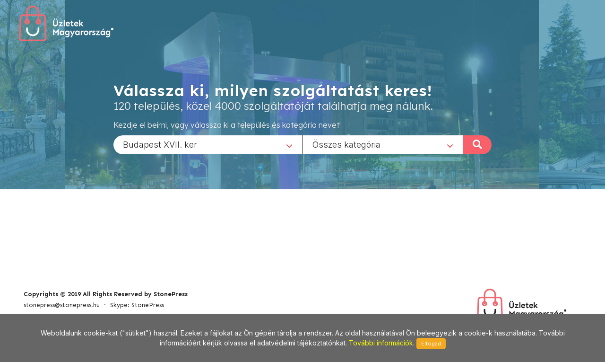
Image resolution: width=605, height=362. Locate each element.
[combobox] (207, 144)
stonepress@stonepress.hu (62, 305)
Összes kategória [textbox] (346, 144)
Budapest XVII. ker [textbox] (160, 144)
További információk (381, 343)
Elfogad (431, 343)
